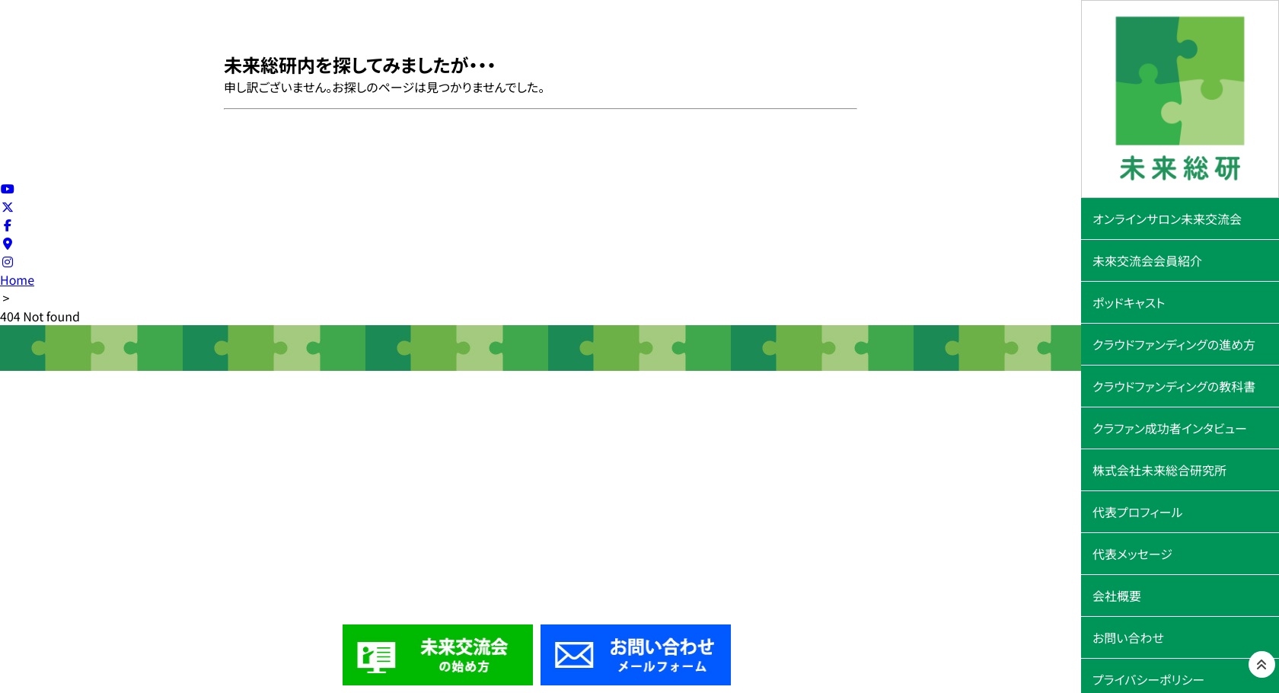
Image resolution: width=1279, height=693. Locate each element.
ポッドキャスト (1128, 302)
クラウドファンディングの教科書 (1173, 386)
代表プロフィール (1137, 512)
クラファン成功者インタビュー (1169, 428)
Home (17, 279)
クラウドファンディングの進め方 (1173, 344)
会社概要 (1116, 595)
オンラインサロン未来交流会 (1167, 218)
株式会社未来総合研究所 (1159, 470)
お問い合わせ (1128, 637)
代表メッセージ (1132, 553)
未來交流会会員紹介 (1147, 260)
